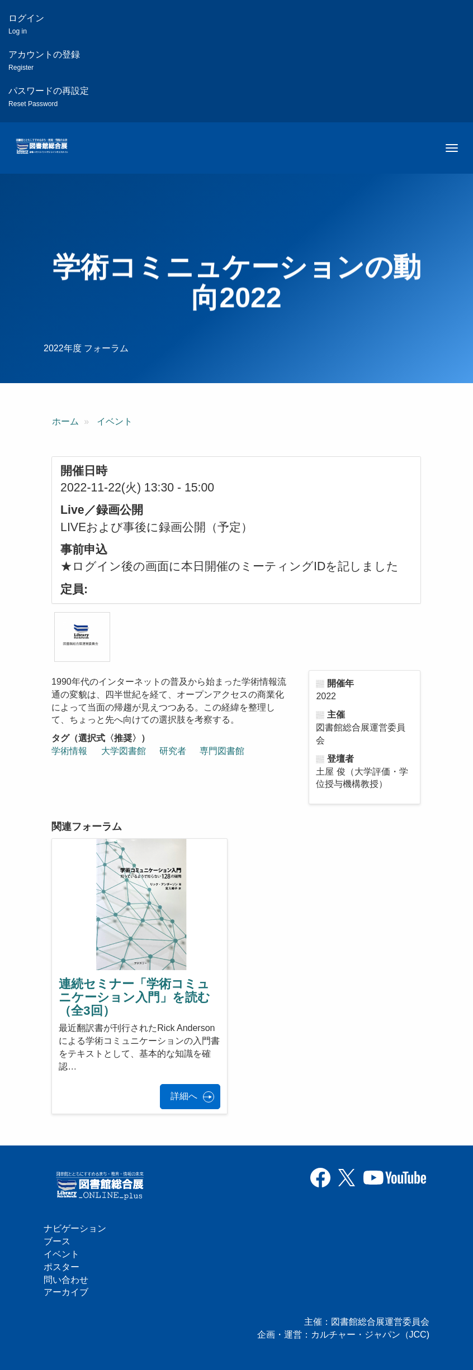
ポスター (61, 1267)
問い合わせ (66, 1280)
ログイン (26, 24)
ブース (57, 1241)
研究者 (172, 751)
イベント (115, 421)
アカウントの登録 (44, 60)
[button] (82, 637)
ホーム (65, 421)
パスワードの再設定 (48, 97)
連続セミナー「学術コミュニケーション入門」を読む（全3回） (134, 997)
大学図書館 (123, 751)
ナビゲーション (75, 1228)
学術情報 (69, 751)
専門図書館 (222, 751)
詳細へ (184, 1096)
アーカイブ (66, 1292)
